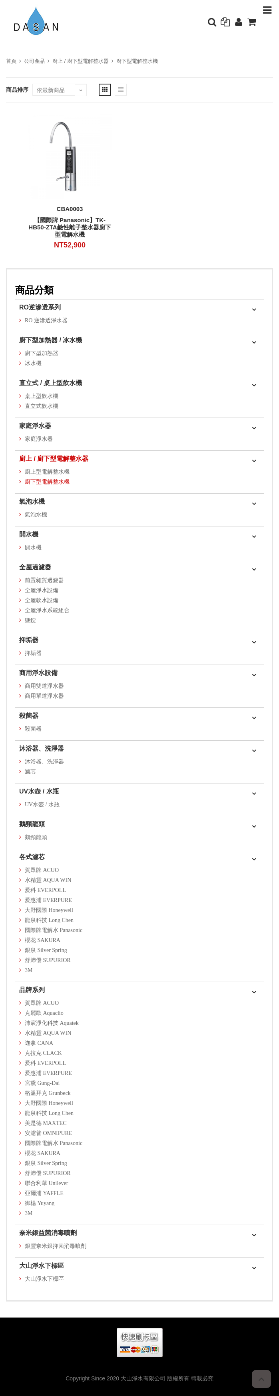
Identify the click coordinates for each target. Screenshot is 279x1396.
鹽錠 (30, 620)
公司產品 (34, 61)
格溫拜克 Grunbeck (48, 1093)
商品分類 (34, 290)
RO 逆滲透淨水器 (46, 320)
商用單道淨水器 (44, 696)
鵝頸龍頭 (32, 824)
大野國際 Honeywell (49, 910)
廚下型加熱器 (41, 353)
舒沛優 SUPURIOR (48, 960)
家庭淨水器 (35, 425)
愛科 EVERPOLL (45, 890)
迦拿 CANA (39, 1043)
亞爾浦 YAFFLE (44, 1193)
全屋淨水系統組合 (47, 610)
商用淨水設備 (38, 672)
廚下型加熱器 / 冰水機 (50, 340)
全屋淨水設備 (41, 590)
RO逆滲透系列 (40, 307)
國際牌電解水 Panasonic (53, 930)
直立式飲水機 (41, 406)
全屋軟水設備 (41, 600)
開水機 (28, 534)
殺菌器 (28, 715)
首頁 (11, 61)
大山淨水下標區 (41, 1265)
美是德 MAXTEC (46, 1123)
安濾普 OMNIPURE (48, 1133)
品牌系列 (32, 989)
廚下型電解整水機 (137, 61)
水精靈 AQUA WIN (48, 880)
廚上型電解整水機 (47, 472)
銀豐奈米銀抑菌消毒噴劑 (55, 1246)
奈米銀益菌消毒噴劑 (48, 1232)
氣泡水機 (32, 501)
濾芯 (30, 772)
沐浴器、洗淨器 (41, 748)
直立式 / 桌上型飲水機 (50, 383)
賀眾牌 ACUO (42, 870)
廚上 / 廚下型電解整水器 (80, 61)
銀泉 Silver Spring (46, 950)
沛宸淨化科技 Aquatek (52, 1023)
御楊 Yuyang (39, 1203)
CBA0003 (70, 208)
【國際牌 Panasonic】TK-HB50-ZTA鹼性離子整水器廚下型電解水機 (69, 227)
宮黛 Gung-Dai (42, 1083)
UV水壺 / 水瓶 (39, 791)
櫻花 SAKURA (42, 940)
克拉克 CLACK (43, 1053)
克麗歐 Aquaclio (44, 1013)
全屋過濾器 (35, 567)
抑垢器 (28, 640)
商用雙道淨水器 (44, 686)
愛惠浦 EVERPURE (48, 900)
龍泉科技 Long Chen (49, 920)
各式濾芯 (32, 857)
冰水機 (33, 363)
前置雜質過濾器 (44, 580)
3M (28, 970)
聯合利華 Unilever (46, 1183)
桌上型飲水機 (41, 396)
